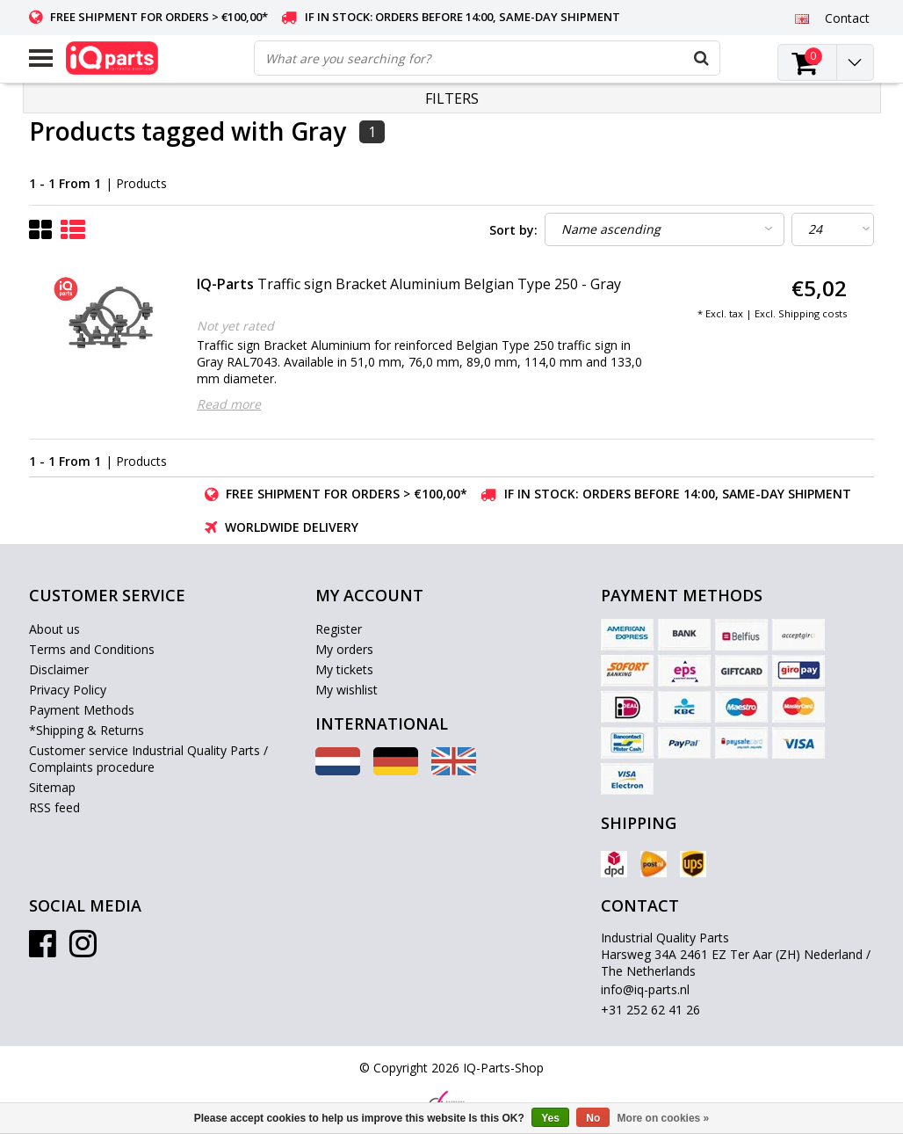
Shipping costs (812, 313)
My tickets (344, 669)
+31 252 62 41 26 (650, 1009)
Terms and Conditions (92, 649)
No (593, 1118)
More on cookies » (664, 1118)
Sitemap (52, 787)
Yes (550, 1118)
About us (54, 629)
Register (338, 629)
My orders (344, 649)
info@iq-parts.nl (645, 989)
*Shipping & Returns (86, 730)
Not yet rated (235, 325)
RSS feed (54, 807)
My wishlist (346, 689)
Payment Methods (81, 709)
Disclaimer (59, 669)
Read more (229, 404)
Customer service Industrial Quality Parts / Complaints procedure (148, 758)
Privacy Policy (67, 689)
